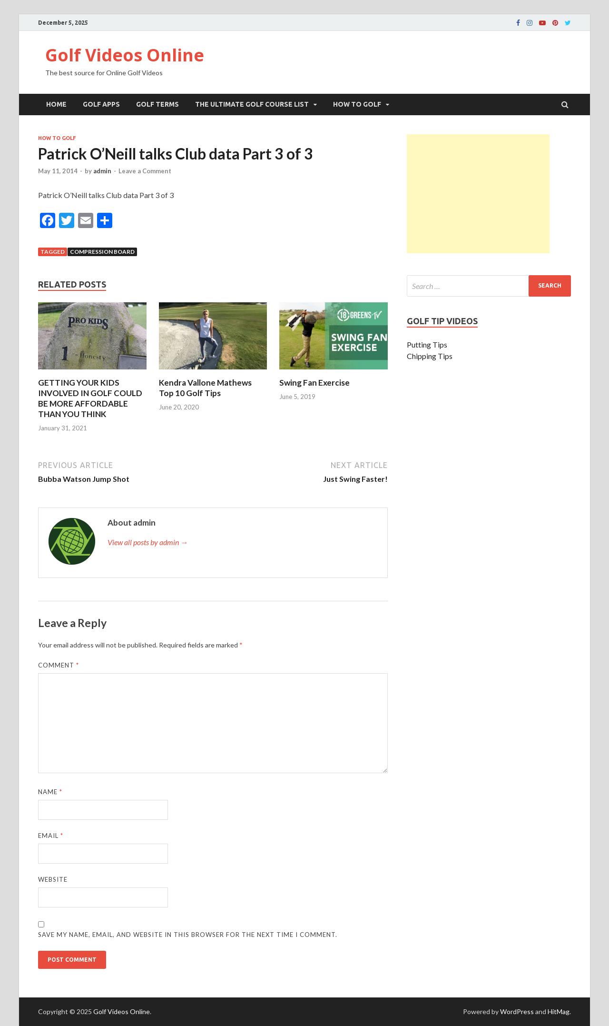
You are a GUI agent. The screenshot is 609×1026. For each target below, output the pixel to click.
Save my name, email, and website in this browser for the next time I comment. (187, 934)
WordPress (517, 1011)
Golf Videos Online (124, 55)
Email (50, 835)
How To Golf (357, 104)
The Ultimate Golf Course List (252, 104)
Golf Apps (101, 104)
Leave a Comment (144, 171)
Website (53, 879)
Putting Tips (427, 344)
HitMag (559, 1011)
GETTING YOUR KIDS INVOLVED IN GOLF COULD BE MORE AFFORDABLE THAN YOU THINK (90, 398)
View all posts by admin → (148, 542)
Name (50, 792)
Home (56, 104)
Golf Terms (157, 104)
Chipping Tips (429, 355)
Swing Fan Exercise (314, 383)
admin (102, 171)
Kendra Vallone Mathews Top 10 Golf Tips (205, 388)
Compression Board (102, 251)
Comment (58, 665)
